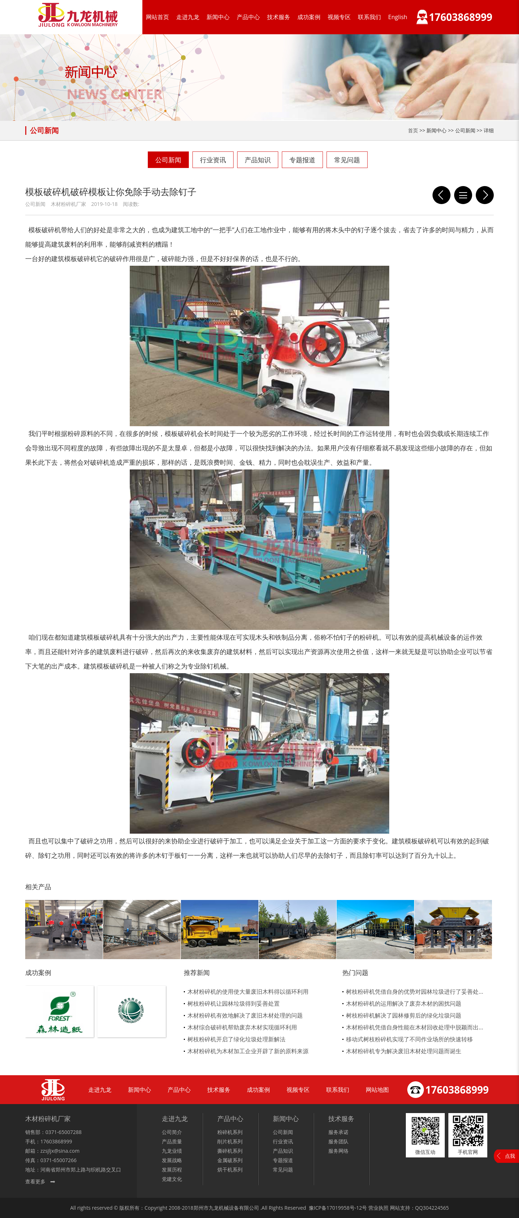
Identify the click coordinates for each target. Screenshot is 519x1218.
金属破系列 (230, 1160)
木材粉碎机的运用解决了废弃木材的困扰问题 (403, 1003)
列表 (463, 195)
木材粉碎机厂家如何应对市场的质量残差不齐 (485, 195)
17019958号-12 (344, 1207)
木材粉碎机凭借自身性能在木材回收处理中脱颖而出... (414, 1027)
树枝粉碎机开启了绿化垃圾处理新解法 (236, 1039)
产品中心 (248, 17)
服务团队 (338, 1141)
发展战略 (172, 1160)
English (397, 17)
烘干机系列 (230, 1169)
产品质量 (172, 1141)
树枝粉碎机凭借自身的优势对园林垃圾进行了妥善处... (414, 992)
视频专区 (339, 17)
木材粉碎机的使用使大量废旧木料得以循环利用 (248, 992)
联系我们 (369, 17)
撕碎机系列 (230, 1150)
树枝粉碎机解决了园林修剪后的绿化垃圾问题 (403, 1015)
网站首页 (157, 17)
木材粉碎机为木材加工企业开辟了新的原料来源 (248, 1051)
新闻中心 (218, 17)
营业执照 (378, 1207)
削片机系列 (230, 1141)
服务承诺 (338, 1132)
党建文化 (172, 1178)
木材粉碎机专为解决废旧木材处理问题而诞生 (403, 1051)
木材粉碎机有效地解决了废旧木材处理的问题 (245, 1015)
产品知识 (258, 159)
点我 (510, 1155)
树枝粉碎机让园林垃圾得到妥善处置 (233, 1003)
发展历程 (172, 1169)
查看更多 (35, 1181)
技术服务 (278, 17)
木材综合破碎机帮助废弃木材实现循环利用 (242, 1027)
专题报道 (302, 159)
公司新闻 (168, 159)
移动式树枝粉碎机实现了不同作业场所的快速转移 (409, 1039)
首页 (413, 130)
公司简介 (172, 1132)
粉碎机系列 (230, 1132)
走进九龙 (187, 17)
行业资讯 (213, 159)
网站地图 (377, 1090)
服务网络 (338, 1150)
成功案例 (308, 17)
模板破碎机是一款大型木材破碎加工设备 (441, 195)
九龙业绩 (172, 1150)
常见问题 (347, 159)
